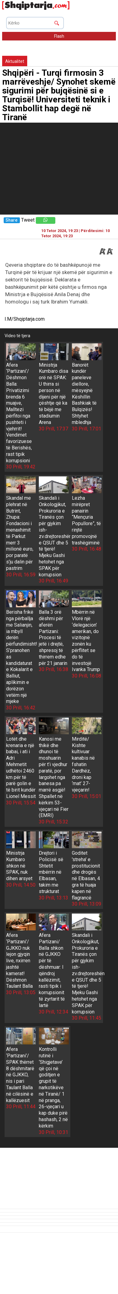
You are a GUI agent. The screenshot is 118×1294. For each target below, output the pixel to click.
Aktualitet (14, 61)
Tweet (28, 220)
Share (11, 220)
